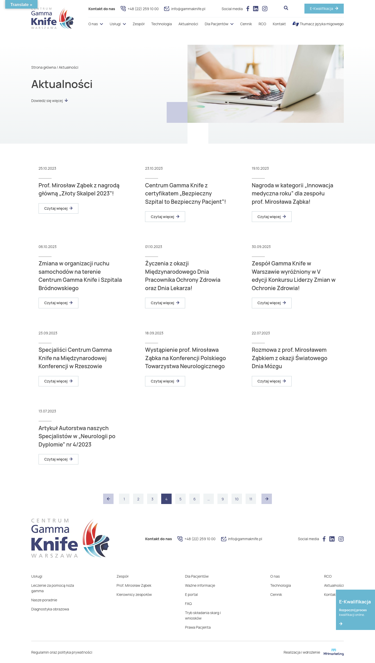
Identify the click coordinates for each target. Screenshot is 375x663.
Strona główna (43, 67)
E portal (191, 594)
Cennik (246, 23)
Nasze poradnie (44, 599)
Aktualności (188, 23)
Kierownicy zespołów (134, 594)
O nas (93, 23)
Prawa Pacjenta (198, 627)
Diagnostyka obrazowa (50, 609)
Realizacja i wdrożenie (314, 652)
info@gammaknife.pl (184, 8)
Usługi (115, 23)
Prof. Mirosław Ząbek (134, 585)
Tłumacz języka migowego (318, 24)
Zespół (139, 23)
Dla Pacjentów (216, 23)
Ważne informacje (200, 585)
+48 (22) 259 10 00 (140, 8)
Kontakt (279, 23)
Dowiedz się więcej (49, 100)
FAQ (188, 603)
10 (237, 498)
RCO (262, 23)
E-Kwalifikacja (321, 8)
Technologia (161, 23)
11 (250, 498)
